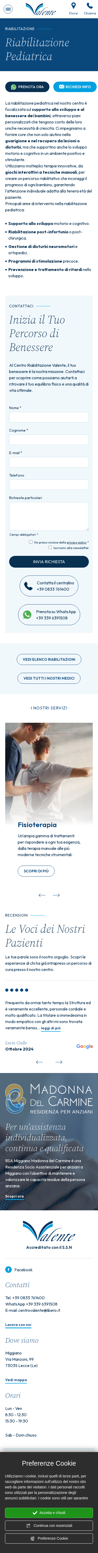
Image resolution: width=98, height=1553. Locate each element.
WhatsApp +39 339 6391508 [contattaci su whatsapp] (31, 1304)
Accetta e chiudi (49, 1513)
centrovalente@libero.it (39, 1310)
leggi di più (51, 1028)
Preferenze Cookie (49, 1538)
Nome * (15, 407)
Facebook (19, 1269)
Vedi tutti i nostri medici (49, 678)
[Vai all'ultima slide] (42, 894)
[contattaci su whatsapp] (27, 615)
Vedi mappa (16, 1380)
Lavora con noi (18, 1325)
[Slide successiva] (56, 894)
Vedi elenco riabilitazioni (49, 659)
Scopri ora (14, 1196)
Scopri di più (36, 871)
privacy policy (77, 542)
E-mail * (15, 452)
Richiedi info (75, 86)
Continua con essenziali (49, 1525)
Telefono (16, 475)
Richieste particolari (25, 497)
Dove (73, 8)
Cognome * (18, 430)
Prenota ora (27, 87)
